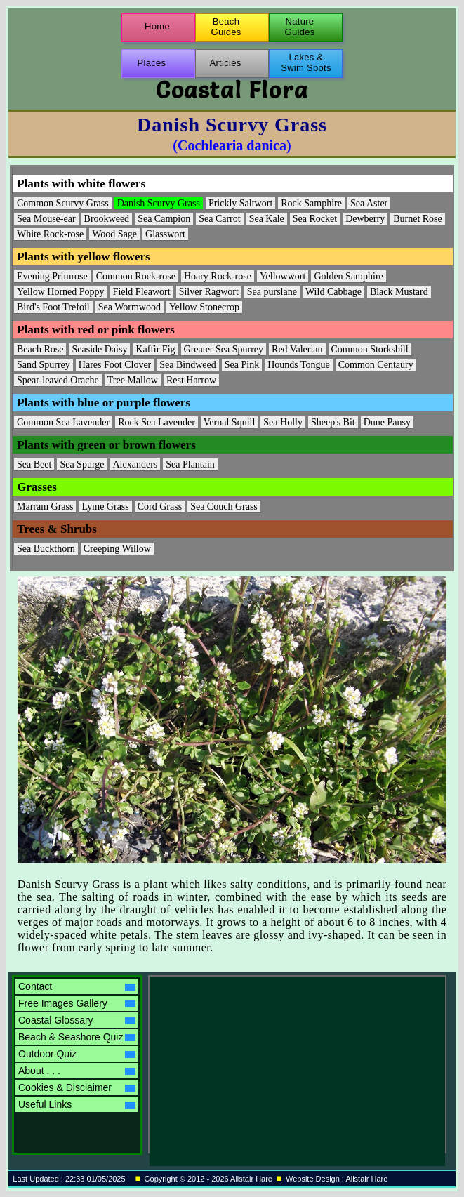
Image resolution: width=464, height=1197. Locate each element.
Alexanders (135, 464)
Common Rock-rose (135, 276)
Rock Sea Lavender (156, 422)
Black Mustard (399, 291)
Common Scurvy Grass (63, 203)
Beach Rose (40, 349)
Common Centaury (375, 364)
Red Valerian (297, 349)
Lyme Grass (104, 506)
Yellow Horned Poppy (61, 291)
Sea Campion (164, 218)
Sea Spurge (82, 464)
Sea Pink (242, 364)
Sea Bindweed (187, 364)
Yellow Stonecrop (204, 307)
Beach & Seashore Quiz (76, 1037)
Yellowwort (282, 276)
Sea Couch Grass (224, 506)
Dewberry (365, 218)
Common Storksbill (370, 349)
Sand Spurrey (43, 364)
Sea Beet (34, 464)
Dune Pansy (387, 422)
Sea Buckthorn (46, 548)
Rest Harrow (191, 380)
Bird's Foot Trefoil (53, 307)
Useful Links (76, 1104)
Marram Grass (45, 506)
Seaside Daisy (99, 349)
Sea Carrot (219, 218)
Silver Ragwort (209, 291)
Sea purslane (272, 291)
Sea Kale (266, 218)
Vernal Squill (230, 422)
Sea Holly (283, 422)
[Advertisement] (272, 1064)
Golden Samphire (348, 276)
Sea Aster (368, 203)
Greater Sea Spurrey (224, 349)
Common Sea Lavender (63, 422)
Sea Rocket (315, 218)
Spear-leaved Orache (58, 380)
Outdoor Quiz (76, 1053)
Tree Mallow (132, 380)
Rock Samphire (311, 203)
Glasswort (165, 234)
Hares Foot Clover (115, 364)
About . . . (76, 1070)
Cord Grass (160, 506)
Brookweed (107, 218)
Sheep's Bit (333, 422)
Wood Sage (114, 234)
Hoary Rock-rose (217, 276)
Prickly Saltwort (240, 203)
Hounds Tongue (298, 364)
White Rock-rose (50, 234)
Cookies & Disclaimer (76, 1087)
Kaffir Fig (155, 349)
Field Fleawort (142, 291)
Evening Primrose (52, 276)
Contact (76, 986)
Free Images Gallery (76, 1003)
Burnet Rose (417, 218)
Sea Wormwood (129, 307)
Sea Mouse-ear (46, 218)
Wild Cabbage (333, 291)
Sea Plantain (190, 464)
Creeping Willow (117, 548)
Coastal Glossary (76, 1020)
